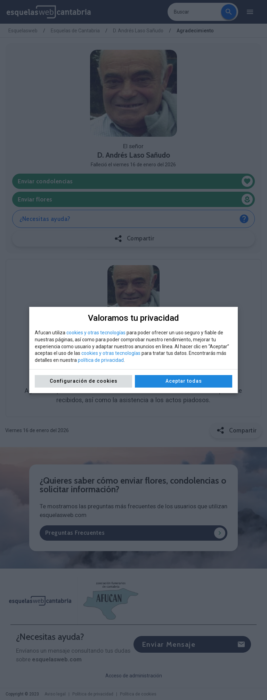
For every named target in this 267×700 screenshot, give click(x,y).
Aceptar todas (183, 381)
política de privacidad (101, 360)
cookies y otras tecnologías (96, 332)
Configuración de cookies (84, 381)
